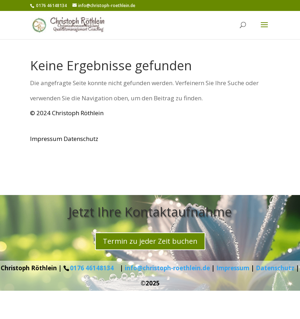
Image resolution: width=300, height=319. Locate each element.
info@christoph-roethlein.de (167, 268)
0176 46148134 (92, 268)
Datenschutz (81, 139)
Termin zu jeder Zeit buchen (150, 241)
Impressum (46, 139)
